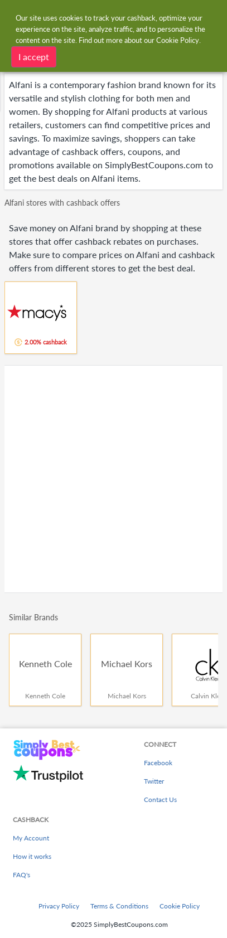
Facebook (158, 763)
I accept (33, 56)
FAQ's (21, 875)
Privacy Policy (58, 906)
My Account (31, 838)
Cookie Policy (180, 906)
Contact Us (160, 799)
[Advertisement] (113, 479)
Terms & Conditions (119, 906)
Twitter (154, 781)
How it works (32, 856)
